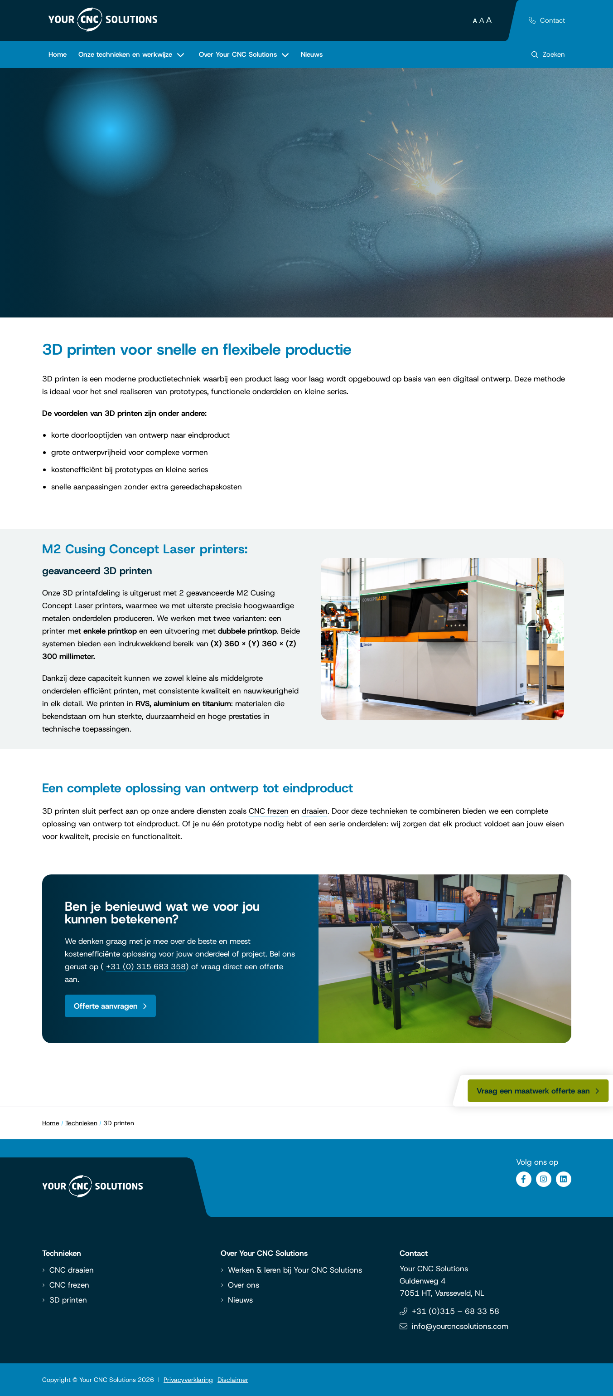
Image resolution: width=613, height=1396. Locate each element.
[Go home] (102, 19)
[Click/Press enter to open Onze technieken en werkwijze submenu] (131, 54)
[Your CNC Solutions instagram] (543, 1179)
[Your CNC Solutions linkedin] (563, 1179)
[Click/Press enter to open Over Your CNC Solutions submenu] (244, 54)
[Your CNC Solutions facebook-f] (523, 1179)
